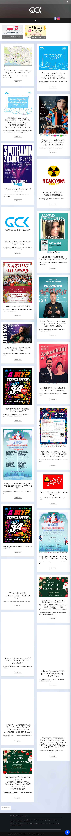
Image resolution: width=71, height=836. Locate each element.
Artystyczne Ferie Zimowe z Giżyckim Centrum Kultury (53, 557)
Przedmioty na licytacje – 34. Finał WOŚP (18, 409)
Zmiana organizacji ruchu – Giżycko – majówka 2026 (18, 71)
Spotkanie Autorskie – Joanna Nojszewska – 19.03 (53, 258)
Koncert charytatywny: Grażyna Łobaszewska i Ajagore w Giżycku (53, 142)
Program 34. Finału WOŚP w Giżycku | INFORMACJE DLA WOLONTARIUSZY (53, 454)
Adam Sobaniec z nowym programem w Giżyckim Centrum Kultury (53, 323)
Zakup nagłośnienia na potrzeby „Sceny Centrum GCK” (12, 37)
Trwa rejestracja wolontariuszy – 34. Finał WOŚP (17, 595)
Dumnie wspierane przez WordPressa (18, 834)
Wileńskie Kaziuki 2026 (18, 306)
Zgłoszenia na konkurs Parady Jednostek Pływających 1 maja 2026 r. (53, 75)
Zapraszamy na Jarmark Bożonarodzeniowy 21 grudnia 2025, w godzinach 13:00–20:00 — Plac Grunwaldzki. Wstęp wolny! (53, 604)
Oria (33, 834)
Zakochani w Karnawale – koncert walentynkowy (53, 389)
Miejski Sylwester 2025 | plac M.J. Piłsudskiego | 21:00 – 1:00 (53, 673)
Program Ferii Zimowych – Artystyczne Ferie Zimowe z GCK (18, 485)
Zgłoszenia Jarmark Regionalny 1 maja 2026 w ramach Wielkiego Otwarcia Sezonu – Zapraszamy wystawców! (17, 122)
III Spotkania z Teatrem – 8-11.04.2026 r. (18, 190)
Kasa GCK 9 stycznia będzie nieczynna (53, 493)
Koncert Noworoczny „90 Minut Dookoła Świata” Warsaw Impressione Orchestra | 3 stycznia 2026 (18, 728)
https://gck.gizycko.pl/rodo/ (23, 821)
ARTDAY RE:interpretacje (38, 37)
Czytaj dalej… (18, 81)
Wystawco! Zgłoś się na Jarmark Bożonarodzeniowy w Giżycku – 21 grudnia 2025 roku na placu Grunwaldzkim (18, 783)
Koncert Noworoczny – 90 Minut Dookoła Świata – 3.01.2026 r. (17, 660)
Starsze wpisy (6, 807)
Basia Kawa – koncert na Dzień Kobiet (18, 348)
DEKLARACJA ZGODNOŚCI (16, 825)
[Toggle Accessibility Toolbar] (67, 832)
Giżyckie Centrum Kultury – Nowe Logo (18, 242)
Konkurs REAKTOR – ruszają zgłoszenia (53, 193)
